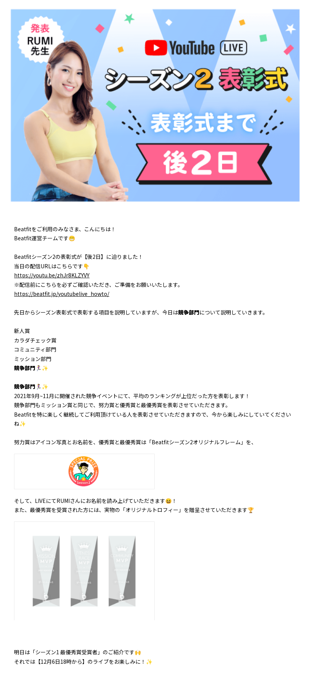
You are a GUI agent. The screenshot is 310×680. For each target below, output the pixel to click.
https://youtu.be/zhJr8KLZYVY (51, 275)
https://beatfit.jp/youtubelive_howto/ (61, 293)
